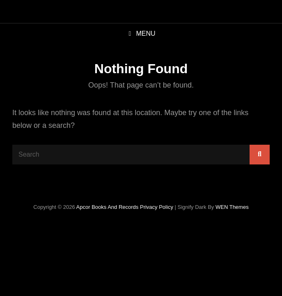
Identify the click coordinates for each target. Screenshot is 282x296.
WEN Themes (232, 207)
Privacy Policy (156, 207)
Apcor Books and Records (107, 207)
